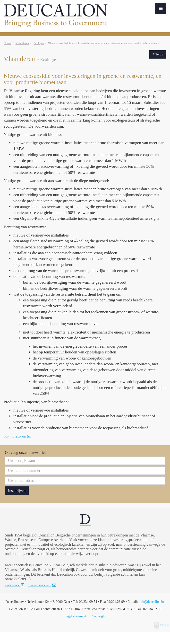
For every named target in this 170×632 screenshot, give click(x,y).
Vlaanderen (22, 43)
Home (7, 43)
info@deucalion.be (152, 602)
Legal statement (75, 616)
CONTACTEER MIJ (42, 585)
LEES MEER (14, 585)
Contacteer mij (17, 436)
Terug (158, 54)
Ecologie (39, 43)
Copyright (99, 616)
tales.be (163, 624)
